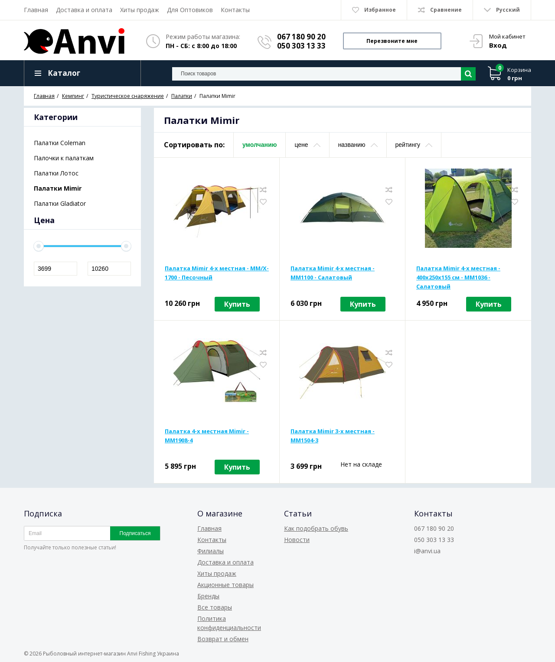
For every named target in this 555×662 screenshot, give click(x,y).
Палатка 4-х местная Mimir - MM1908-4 (207, 435)
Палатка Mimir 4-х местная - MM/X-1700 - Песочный (217, 272)
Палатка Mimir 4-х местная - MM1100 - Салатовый (333, 272)
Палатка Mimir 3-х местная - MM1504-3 (333, 435)
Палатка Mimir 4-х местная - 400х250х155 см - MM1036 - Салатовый (458, 277)
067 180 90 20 (301, 37)
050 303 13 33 (301, 46)
